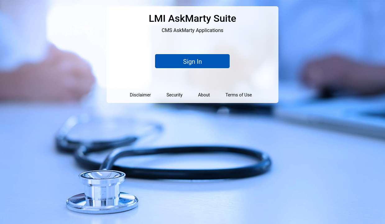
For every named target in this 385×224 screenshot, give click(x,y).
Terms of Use (239, 95)
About (204, 95)
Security (175, 95)
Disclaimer (140, 95)
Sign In (192, 61)
